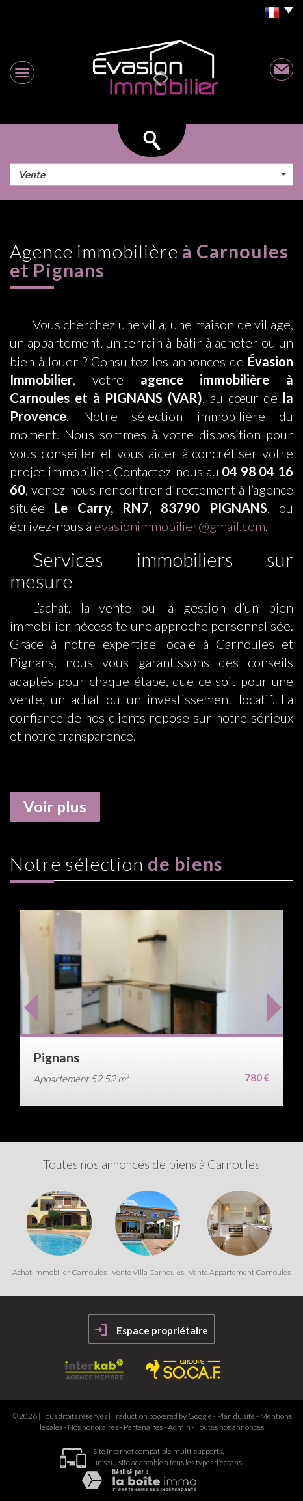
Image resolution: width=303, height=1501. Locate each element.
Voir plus (54, 806)
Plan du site (236, 1416)
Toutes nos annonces (230, 1427)
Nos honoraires (93, 1427)
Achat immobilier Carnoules (59, 1272)
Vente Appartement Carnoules (240, 1272)
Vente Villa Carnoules (148, 1272)
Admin (179, 1427)
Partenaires (143, 1427)
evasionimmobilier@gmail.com (179, 526)
